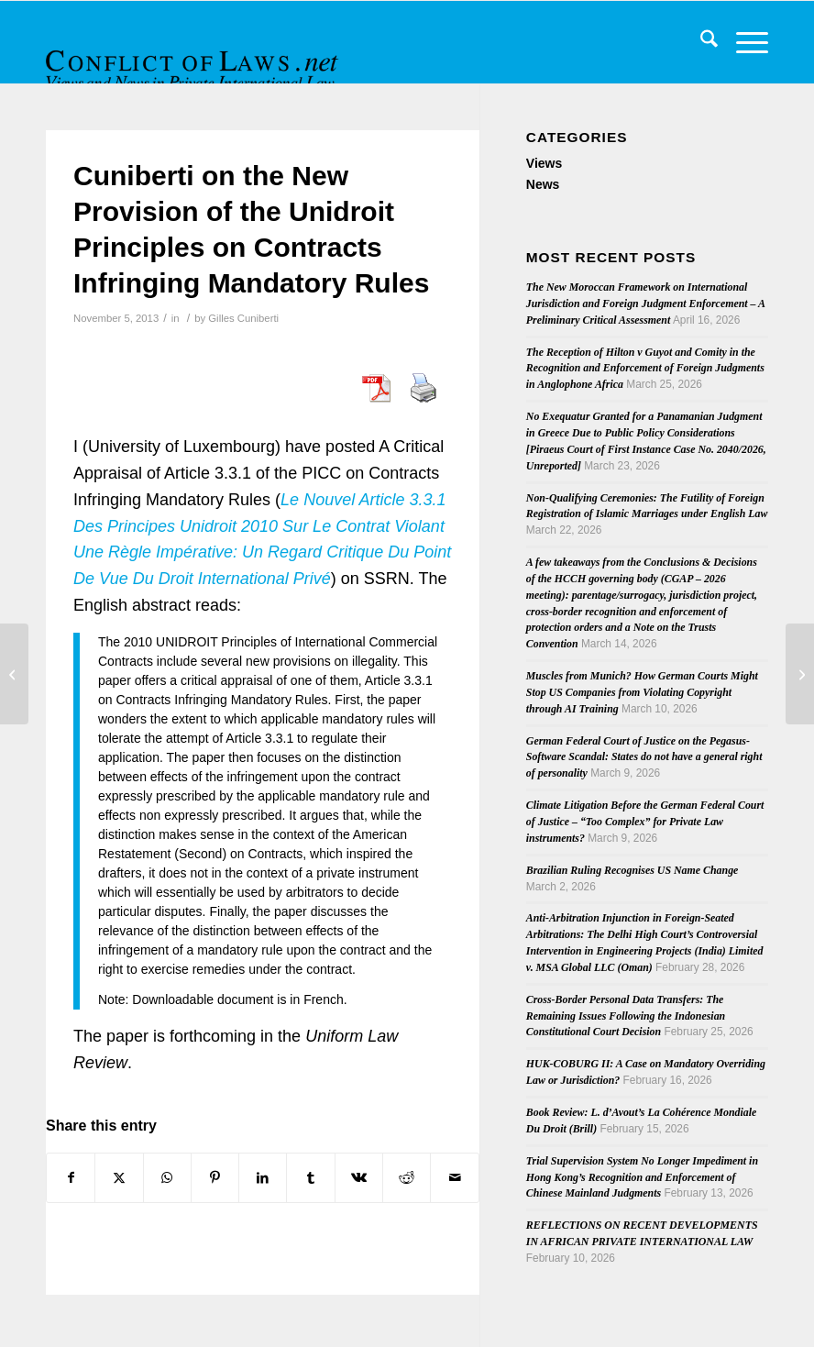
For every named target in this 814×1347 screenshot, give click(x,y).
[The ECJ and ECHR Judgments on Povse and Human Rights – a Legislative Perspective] (800, 674)
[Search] (700, 42)
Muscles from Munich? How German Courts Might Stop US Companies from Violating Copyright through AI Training (642, 692)
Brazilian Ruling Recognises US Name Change (632, 870)
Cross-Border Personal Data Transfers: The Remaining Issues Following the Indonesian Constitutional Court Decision (625, 1016)
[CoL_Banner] (194, 58)
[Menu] (743, 42)
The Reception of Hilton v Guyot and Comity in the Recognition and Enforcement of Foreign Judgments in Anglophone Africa (645, 369)
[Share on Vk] (359, 1178)
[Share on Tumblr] (310, 1178)
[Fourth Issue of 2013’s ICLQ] (14, 674)
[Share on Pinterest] (215, 1178)
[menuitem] (700, 42)
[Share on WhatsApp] (167, 1178)
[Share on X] (118, 1178)
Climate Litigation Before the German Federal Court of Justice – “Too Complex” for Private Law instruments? (645, 822)
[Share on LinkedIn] (262, 1178)
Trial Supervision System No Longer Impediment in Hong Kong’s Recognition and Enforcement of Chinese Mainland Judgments (642, 1177)
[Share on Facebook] (70, 1178)
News (543, 184)
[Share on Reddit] (406, 1178)
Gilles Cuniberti (243, 318)
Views (544, 163)
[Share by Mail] (454, 1178)
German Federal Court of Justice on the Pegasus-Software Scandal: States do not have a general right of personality (644, 757)
